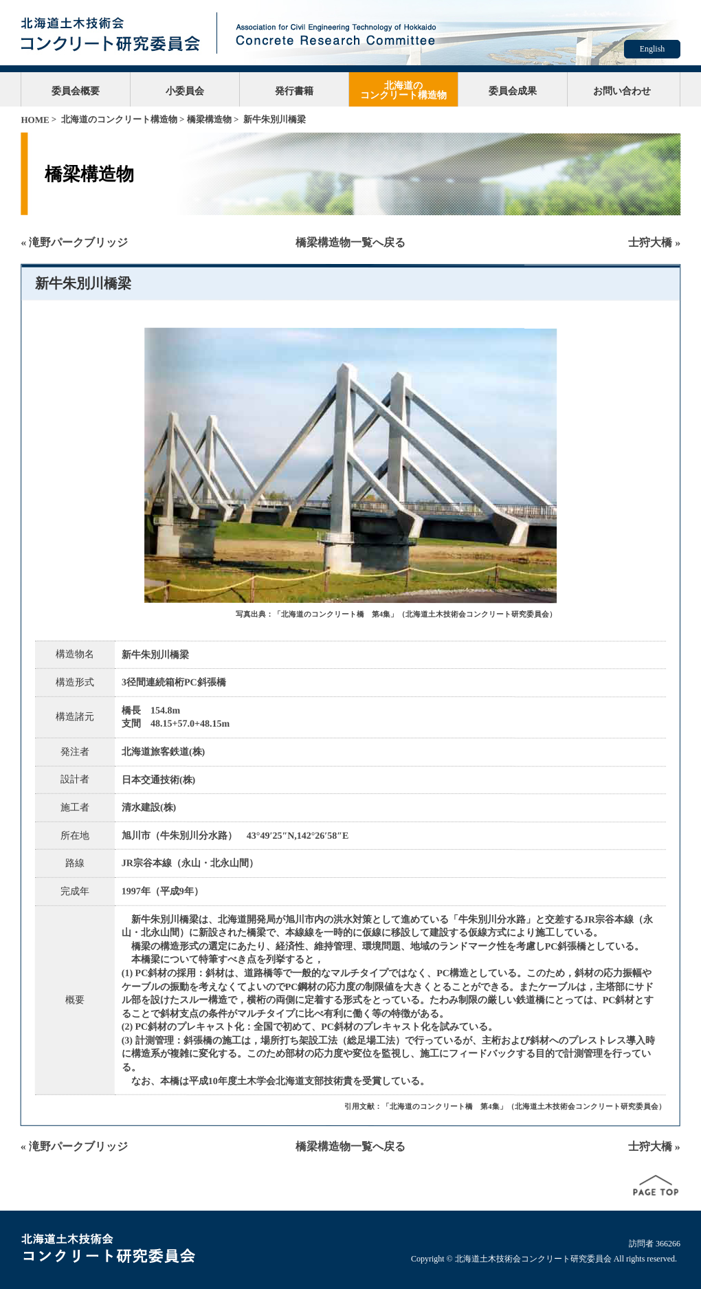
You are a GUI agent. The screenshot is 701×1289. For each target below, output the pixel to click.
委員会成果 (513, 90)
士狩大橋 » (654, 242)
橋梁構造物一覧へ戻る (350, 242)
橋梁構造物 (209, 119)
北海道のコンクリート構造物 (403, 90)
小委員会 (185, 90)
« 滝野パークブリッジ (74, 242)
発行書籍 (294, 90)
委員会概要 (76, 90)
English (652, 49)
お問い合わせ (622, 90)
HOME (35, 120)
